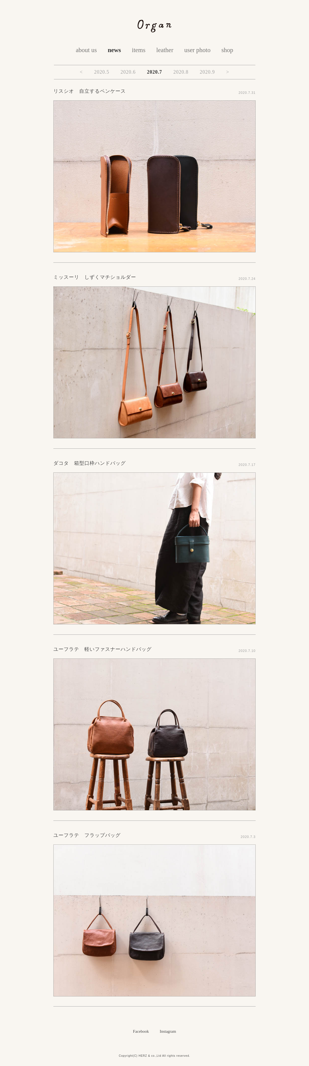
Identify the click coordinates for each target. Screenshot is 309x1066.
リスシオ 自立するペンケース (89, 91)
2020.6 (128, 72)
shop (227, 50)
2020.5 (101, 72)
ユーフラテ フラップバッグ (87, 835)
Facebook (141, 1031)
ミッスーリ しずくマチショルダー (94, 277)
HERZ (143, 1055)
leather (164, 50)
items (138, 50)
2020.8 (181, 72)
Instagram (168, 1031)
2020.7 (154, 72)
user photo (197, 50)
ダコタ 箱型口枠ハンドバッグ (89, 463)
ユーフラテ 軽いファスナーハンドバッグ (102, 649)
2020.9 (207, 72)
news (114, 50)
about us (86, 50)
